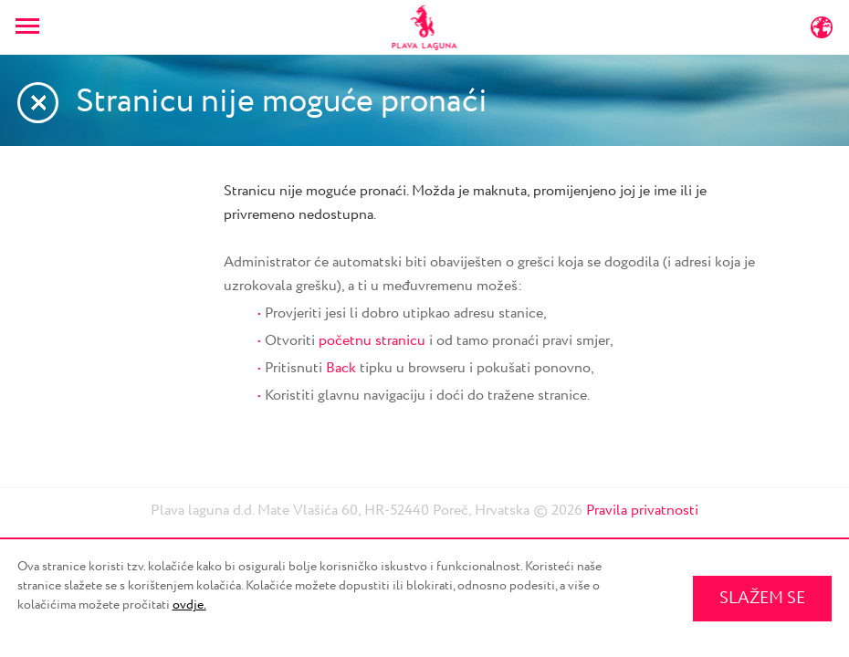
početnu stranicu (372, 340)
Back (341, 368)
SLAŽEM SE (762, 598)
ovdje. (189, 605)
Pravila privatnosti (642, 510)
